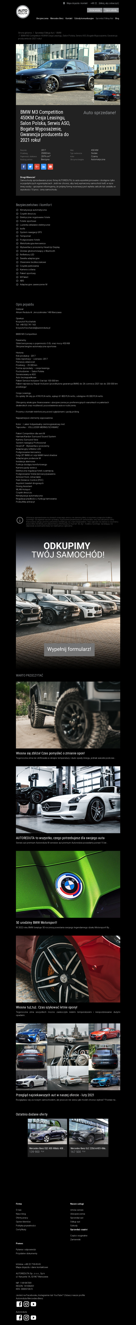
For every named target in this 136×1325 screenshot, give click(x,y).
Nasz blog (21, 1214)
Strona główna (25, 33)
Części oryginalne (78, 1235)
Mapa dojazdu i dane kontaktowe (32, 1267)
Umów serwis (76, 1210)
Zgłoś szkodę (111, 10)
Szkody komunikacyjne (84, 18)
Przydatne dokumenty (26, 1253)
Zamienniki (75, 1239)
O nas (18, 1210)
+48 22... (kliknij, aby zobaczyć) (105, 3)
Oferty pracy (22, 1217)
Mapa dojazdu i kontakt (75, 3)
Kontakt (69, 18)
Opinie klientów (23, 1221)
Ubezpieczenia (42, 18)
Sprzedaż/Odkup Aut (104, 18)
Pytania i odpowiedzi (26, 1249)
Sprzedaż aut (76, 1217)
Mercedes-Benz (57, 18)
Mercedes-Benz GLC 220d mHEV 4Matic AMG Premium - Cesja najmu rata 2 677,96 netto (89, 1148)
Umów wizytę (94, 10)
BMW (58, 33)
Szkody (73, 1225)
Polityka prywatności (26, 1225)
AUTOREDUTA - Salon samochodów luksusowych (23, 11)
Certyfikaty (21, 1229)
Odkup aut (75, 1221)
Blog (117, 18)
